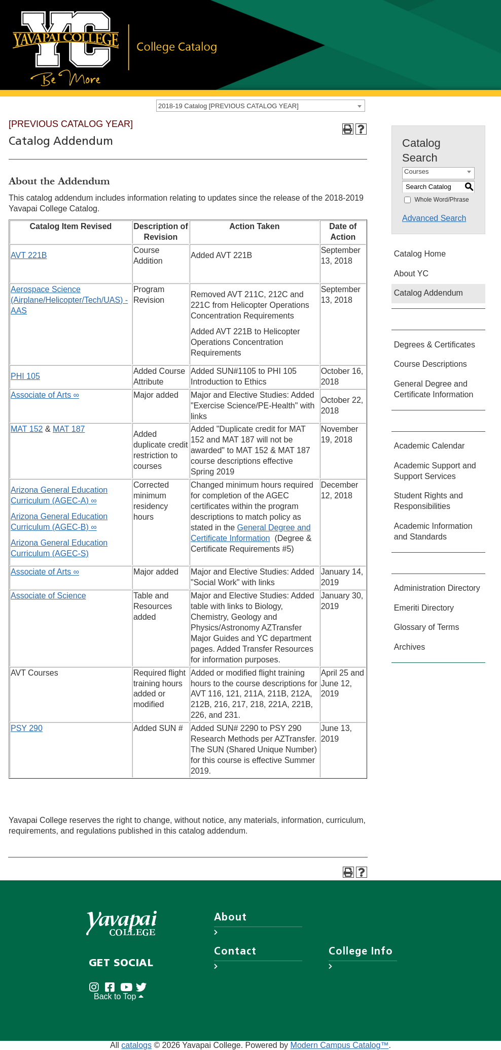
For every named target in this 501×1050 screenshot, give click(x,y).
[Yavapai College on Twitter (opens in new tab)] (144, 987)
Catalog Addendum (428, 293)
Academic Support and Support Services (435, 471)
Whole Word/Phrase (441, 199)
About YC (411, 273)
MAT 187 (69, 429)
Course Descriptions (430, 364)
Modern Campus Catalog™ (340, 1045)
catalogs (136, 1045)
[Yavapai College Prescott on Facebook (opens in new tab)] (112, 987)
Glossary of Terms (426, 627)
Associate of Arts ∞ (45, 395)
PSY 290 (27, 728)
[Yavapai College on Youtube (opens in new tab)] (128, 987)
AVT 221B (29, 255)
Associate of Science (48, 595)
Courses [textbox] (416, 171)
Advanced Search (434, 218)
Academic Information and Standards (433, 531)
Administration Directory (437, 588)
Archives (409, 647)
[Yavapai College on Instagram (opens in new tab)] (96, 987)
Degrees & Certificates (434, 344)
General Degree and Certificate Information (434, 389)
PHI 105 (25, 376)
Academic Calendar (429, 445)
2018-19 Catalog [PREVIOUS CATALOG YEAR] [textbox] (228, 106)
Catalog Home (420, 253)
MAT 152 (27, 429)
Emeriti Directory (424, 607)
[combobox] (260, 106)
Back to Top (119, 996)
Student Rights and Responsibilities (428, 501)
